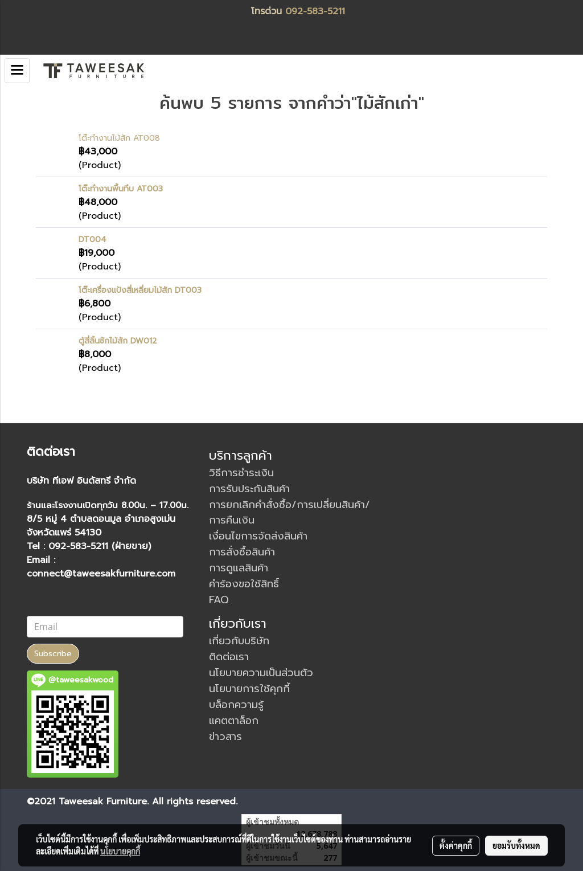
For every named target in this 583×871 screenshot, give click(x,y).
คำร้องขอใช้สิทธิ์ (244, 584)
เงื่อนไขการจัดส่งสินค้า (258, 536)
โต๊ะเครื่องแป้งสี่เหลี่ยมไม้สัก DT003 (140, 290)
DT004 (92, 240)
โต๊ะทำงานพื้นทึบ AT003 (121, 189)
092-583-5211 (315, 11)
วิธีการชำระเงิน (241, 473)
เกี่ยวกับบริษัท (239, 641)
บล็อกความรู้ (236, 705)
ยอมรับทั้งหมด (516, 845)
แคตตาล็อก (233, 721)
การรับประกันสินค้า (249, 489)
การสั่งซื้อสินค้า (242, 552)
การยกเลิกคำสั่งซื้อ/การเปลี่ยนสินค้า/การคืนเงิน (289, 512)
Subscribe (53, 654)
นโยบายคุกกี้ (120, 851)
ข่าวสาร (225, 737)
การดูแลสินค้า (238, 568)
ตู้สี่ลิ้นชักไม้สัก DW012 (118, 341)
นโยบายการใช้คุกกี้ (249, 689)
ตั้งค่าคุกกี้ (456, 845)
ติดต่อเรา (229, 657)
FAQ (219, 600)
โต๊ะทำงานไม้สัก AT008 (119, 138)
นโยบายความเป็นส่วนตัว (261, 673)
